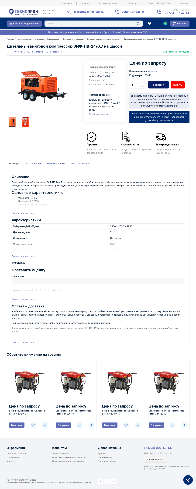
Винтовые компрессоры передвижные (103, 39)
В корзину (158, 84)
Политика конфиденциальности (68, 457)
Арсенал (153, 71)
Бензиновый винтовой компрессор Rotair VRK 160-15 (120, 412)
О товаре (14, 163)
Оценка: (16, 290)
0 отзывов (19, 51)
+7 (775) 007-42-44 (158, 448)
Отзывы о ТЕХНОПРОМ (158, 3)
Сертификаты (105, 457)
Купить (177, 84)
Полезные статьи (107, 461)
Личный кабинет (60, 453)
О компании (66, 3)
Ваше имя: (19, 276)
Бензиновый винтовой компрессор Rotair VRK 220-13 (73, 412)
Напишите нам (155, 459)
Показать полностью (23, 213)
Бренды (85, 3)
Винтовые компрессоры (73, 39)
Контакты (184, 3)
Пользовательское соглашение (68, 461)
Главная (10, 39)
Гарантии (132, 3)
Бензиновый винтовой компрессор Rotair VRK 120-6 (27, 412)
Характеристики (32, 163)
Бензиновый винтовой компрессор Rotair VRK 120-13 (166, 412)
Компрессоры (53, 39)
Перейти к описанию (99, 114)
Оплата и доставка (80, 163)
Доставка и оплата (108, 3)
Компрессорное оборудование (30, 39)
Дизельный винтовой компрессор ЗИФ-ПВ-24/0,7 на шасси (150, 39)
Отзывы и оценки (56, 163)
